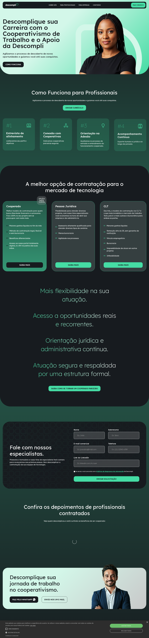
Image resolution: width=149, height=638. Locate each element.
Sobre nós (53, 5)
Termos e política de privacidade (117, 618)
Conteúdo (97, 5)
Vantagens (82, 608)
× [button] (147, 622)
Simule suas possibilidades (58, 618)
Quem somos (109, 608)
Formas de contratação (58, 613)
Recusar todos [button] (126, 631)
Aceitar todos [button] (126, 625)
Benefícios (53, 608)
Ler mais (33, 625)
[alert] (74, 629)
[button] (50, 632)
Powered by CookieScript (11, 635)
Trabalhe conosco (111, 613)
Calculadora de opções (86, 618)
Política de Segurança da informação (110, 471)
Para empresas (84, 5)
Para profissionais (67, 5)
